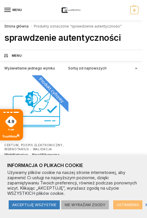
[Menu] (13, 10)
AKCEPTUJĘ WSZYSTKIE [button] (34, 204)
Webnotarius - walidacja (28, 149)
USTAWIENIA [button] (128, 204)
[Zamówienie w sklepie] (103, 68)
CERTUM (11, 145)
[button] (133, 10)
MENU (12, 55)
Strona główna (16, 26)
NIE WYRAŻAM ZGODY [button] (85, 204)
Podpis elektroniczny (42, 145)
